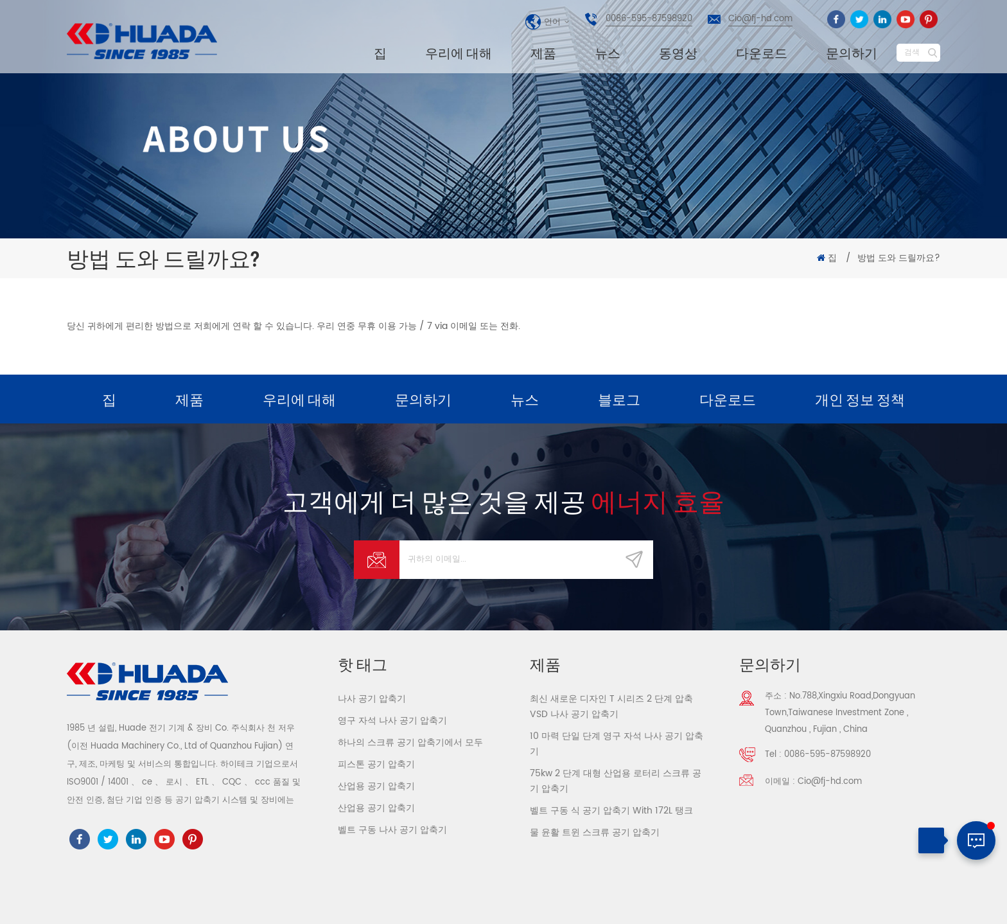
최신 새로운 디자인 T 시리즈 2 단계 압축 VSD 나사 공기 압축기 (611, 706)
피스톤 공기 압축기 (376, 764)
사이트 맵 (891, 902)
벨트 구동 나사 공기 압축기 (392, 829)
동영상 (678, 52)
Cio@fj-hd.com (760, 19)
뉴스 (607, 52)
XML (931, 902)
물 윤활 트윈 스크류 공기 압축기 (595, 832)
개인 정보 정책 (860, 399)
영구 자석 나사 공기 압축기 (392, 720)
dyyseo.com (475, 904)
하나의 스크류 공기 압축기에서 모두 (410, 742)
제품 (543, 52)
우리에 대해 (458, 52)
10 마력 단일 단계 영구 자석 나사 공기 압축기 (616, 744)
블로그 (619, 399)
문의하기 (851, 52)
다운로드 (761, 52)
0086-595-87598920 (649, 19)
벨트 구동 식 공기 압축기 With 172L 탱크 (611, 810)
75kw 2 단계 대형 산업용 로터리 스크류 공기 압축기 (615, 781)
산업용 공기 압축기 (376, 786)
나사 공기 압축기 (372, 698)
